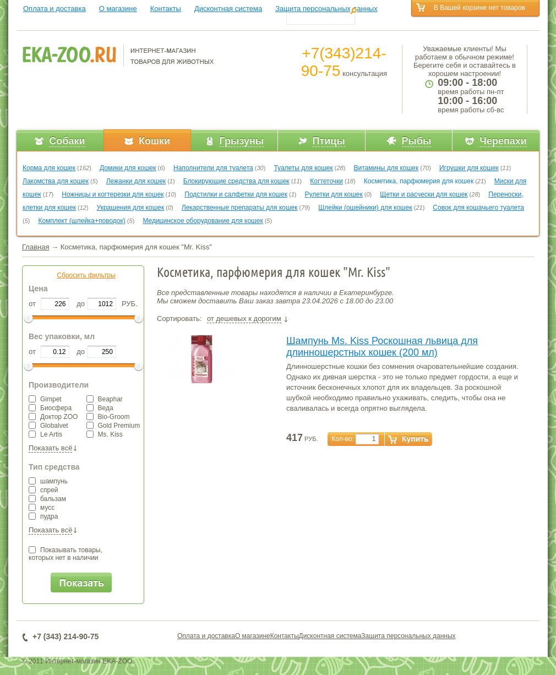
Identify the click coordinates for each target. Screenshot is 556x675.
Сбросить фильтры (86, 275)
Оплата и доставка (54, 8)
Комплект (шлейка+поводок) (82, 221)
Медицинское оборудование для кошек (203, 221)
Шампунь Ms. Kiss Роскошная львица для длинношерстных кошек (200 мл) (382, 346)
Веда (99, 408)
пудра (43, 516)
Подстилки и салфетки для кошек (235, 194)
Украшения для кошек (131, 207)
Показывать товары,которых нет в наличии (65, 554)
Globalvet (48, 425)
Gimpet (45, 399)
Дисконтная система (228, 8)
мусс (41, 507)
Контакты (165, 8)
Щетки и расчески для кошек (423, 194)
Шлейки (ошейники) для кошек (365, 207)
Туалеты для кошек (303, 168)
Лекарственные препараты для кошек (240, 207)
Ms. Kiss (104, 434)
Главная (35, 247)
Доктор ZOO (53, 417)
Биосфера (50, 408)
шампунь (48, 481)
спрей (43, 490)
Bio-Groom (108, 417)
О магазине (118, 8)
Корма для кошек (49, 168)
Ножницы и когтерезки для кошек (112, 194)
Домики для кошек (128, 168)
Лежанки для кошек (136, 181)
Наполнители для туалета (213, 168)
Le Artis (45, 434)
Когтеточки (326, 181)
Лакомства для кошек (56, 181)
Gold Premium (113, 425)
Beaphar (104, 399)
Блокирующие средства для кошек (236, 181)
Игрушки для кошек (469, 168)
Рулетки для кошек (334, 194)
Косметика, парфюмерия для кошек (418, 181)
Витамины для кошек (385, 168)
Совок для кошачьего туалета (478, 207)
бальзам (47, 499)
